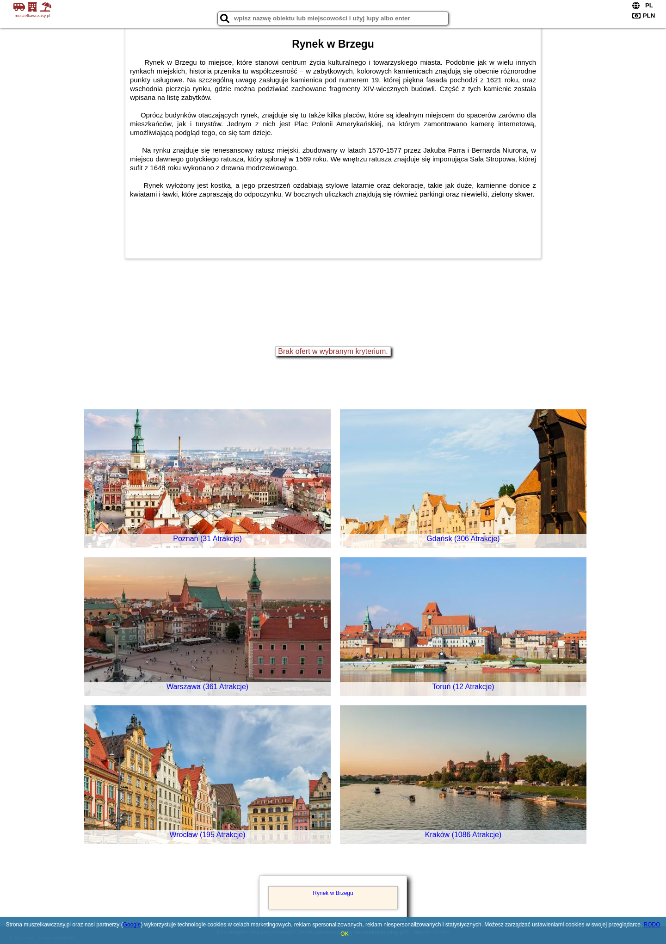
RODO (652, 924)
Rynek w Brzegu (333, 893)
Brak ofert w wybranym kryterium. (333, 351)
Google (132, 924)
